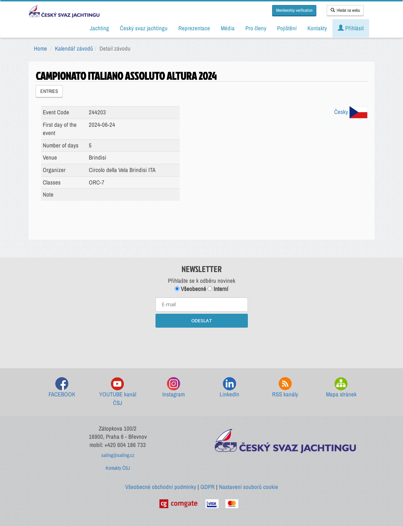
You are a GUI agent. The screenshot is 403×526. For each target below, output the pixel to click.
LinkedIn (229, 387)
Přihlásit (351, 28)
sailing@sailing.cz (117, 455)
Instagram (173, 387)
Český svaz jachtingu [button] (144, 28)
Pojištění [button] (287, 28)
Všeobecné (190, 289)
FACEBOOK (62, 387)
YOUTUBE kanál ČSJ (117, 392)
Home (40, 48)
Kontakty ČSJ (118, 468)
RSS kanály (285, 387)
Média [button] (228, 28)
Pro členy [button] (255, 28)
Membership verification (294, 10)
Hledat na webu (345, 10)
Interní (218, 289)
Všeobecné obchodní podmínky (160, 487)
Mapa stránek (341, 387)
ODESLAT (201, 320)
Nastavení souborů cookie (248, 487)
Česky (350, 112)
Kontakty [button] (317, 28)
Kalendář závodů (74, 48)
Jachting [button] (99, 28)
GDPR (207, 487)
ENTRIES (49, 91)
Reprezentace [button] (194, 28)
